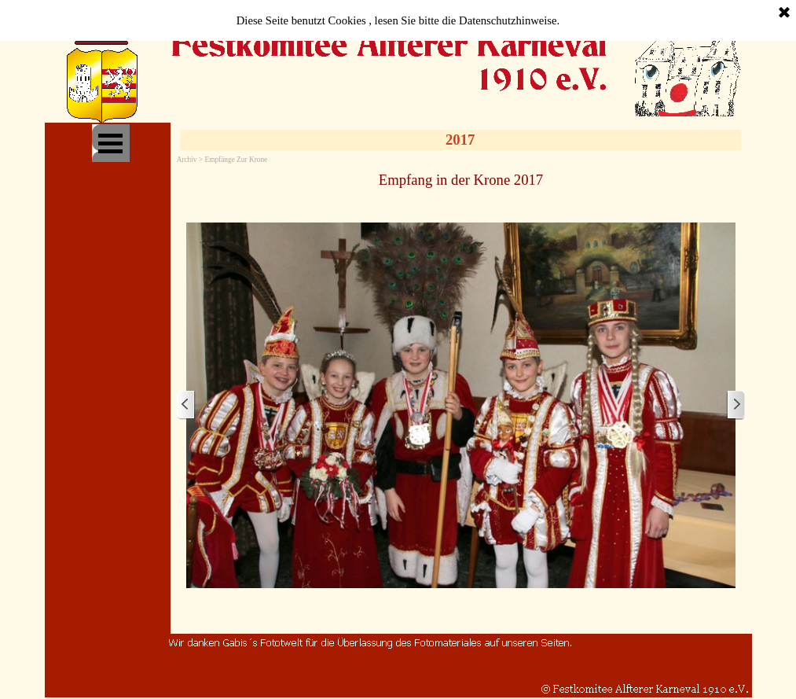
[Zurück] (186, 405)
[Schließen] (784, 13)
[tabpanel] (461, 179)
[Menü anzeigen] (111, 143)
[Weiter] (735, 405)
